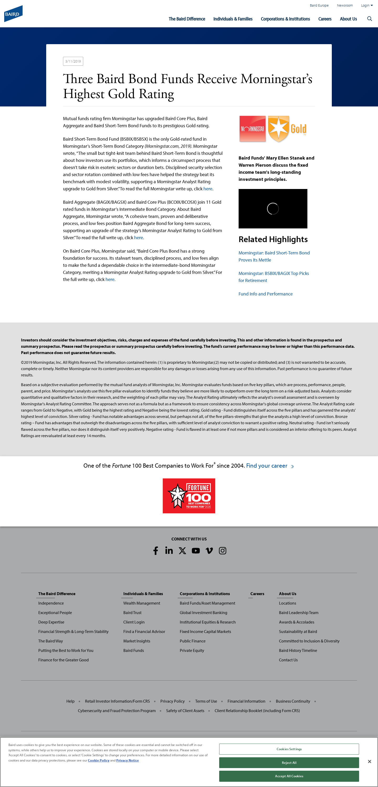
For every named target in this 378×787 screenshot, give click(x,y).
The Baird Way (50, 640)
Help (70, 701)
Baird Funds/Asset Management (207, 603)
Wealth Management (141, 603)
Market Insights (136, 640)
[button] (369, 19)
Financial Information (246, 701)
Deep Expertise (51, 622)
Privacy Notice (127, 760)
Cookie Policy (98, 760)
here (207, 189)
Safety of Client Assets (185, 710)
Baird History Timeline (298, 650)
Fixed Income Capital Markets (205, 631)
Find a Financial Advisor (144, 631)
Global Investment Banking (203, 612)
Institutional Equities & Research (208, 622)
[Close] (369, 761)
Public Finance (193, 640)
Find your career (270, 465)
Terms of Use (206, 701)
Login (367, 5)
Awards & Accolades (296, 622)
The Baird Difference (187, 19)
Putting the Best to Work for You (65, 650)
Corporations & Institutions (285, 19)
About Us (348, 19)
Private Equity (192, 650)
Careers (325, 19)
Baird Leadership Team (298, 612)
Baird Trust (132, 612)
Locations (287, 603)
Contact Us (288, 659)
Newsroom (345, 5)
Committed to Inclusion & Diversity (309, 640)
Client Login (134, 622)
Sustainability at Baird (298, 631)
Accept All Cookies (289, 776)
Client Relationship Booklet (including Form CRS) (257, 710)
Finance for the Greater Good (63, 659)
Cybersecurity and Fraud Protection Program (117, 710)
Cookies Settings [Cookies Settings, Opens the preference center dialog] (289, 749)
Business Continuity (293, 701)
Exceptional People (55, 612)
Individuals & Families (233, 19)
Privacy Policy (172, 701)
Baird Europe (319, 5)
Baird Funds (133, 650)
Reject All (289, 762)
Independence (51, 603)
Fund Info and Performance (266, 294)
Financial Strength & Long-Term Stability (73, 631)
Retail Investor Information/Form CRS (117, 701)
